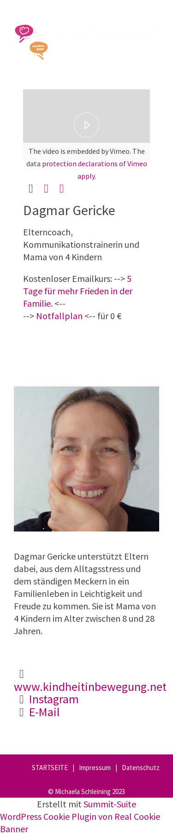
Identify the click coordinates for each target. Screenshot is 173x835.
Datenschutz (141, 767)
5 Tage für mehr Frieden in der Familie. (77, 291)
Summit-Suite (110, 804)
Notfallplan (59, 315)
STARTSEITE (50, 767)
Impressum (95, 767)
